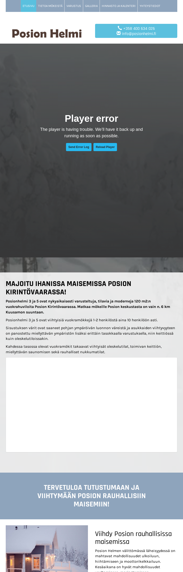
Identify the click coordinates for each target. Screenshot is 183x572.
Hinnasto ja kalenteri (119, 6)
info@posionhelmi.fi (139, 33)
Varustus (73, 6)
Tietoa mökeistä (50, 6)
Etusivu (28, 6)
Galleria (91, 6)
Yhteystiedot (150, 6)
